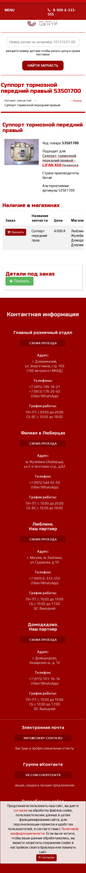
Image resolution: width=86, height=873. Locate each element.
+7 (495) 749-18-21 (44, 387)
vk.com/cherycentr (43, 775)
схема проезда (43, 343)
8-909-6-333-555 (62, 12)
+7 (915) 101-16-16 (44, 679)
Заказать (15, 232)
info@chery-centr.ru (43, 738)
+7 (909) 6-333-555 (44, 578)
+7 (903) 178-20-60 (44, 391)
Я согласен (46, 857)
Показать (19, 281)
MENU (9, 10)
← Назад (75, 100)
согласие (21, 810)
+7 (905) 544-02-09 (44, 483)
